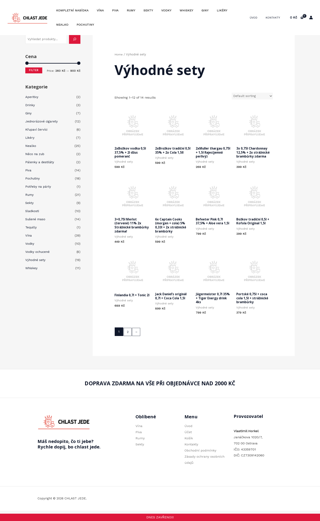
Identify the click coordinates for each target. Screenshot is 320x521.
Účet (188, 436)
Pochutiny (63, 24)
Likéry (202, 10)
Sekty (138, 10)
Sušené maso (36, 219)
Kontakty (274, 17)
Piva (109, 10)
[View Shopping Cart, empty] (296, 17)
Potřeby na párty (38, 186)
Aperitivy (32, 97)
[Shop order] (251, 96)
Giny (187, 10)
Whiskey (171, 10)
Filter (34, 70)
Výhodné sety (35, 260)
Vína (96, 10)
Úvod (258, 17)
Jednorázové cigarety (42, 121)
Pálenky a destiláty (40, 162)
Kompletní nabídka (71, 10)
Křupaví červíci (37, 129)
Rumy (123, 10)
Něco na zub (35, 154)
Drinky (30, 105)
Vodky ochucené (38, 252)
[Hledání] (74, 39)
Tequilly (31, 227)
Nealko (220, 10)
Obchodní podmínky (200, 454)
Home (118, 54)
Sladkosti (32, 211)
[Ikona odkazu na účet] (311, 17)
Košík (188, 442)
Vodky (154, 10)
